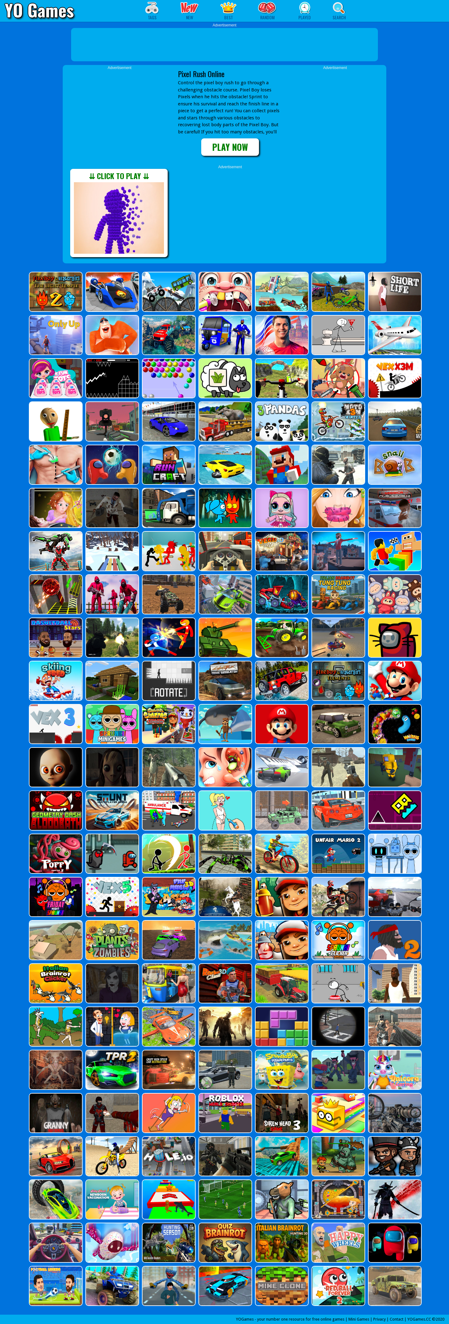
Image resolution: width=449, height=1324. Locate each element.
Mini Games (358, 1319)
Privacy (379, 1319)
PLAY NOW (230, 147)
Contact (396, 1319)
